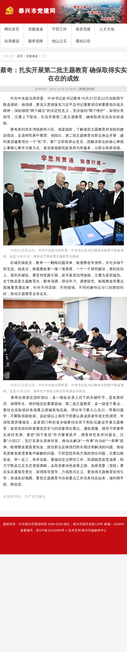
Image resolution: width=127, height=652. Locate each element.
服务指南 (35, 41)
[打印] (90, 89)
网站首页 (11, 29)
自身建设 (11, 41)
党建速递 (35, 29)
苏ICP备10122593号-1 (51, 530)
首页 (20, 56)
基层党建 (83, 29)
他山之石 (59, 41)
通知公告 (83, 41)
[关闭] (82, 89)
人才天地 (106, 29)
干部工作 (59, 29)
